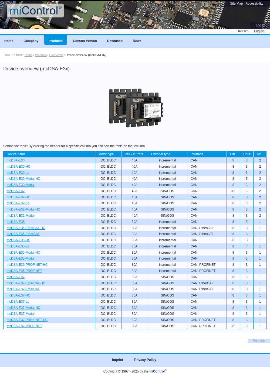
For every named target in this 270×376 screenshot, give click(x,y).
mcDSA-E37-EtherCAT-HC (26, 283)
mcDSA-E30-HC (18, 166)
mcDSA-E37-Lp (18, 301)
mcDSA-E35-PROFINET (24, 271)
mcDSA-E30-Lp (18, 173)
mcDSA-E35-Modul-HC (23, 252)
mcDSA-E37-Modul (21, 314)
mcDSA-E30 (16, 160)
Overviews (56, 55)
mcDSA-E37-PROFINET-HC (27, 320)
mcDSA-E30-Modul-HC (23, 179)
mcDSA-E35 (16, 222)
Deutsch (243, 31)
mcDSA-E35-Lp (18, 246)
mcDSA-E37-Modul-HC (23, 308)
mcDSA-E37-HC (18, 295)
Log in (260, 25)
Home (28, 55)
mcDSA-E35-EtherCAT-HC (26, 228)
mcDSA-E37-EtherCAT (23, 289)
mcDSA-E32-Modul (21, 216)
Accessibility (254, 3)
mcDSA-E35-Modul (21, 258)
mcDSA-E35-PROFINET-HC (27, 265)
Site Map (236, 3)
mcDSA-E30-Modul (21, 185)
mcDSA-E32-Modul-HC (23, 209)
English (259, 31)
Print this (259, 341)
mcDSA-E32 (16, 191)
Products (41, 55)
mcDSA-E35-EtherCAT (23, 234)
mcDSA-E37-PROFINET (24, 326)
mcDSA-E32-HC (18, 197)
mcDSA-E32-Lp (18, 203)
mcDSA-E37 (16, 277)
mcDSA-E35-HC (18, 240)
